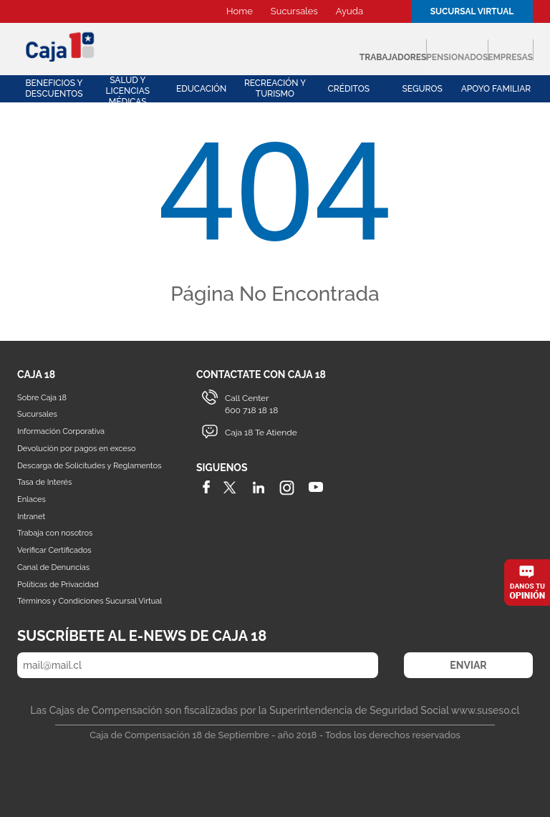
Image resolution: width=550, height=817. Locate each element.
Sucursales (294, 11)
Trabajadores (245, 50)
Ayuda (349, 11)
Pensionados (372, 50)
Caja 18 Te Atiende (261, 432)
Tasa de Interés (44, 482)
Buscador (389, 11)
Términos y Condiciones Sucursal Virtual (89, 601)
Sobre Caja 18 (42, 397)
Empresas (483, 50)
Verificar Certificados (54, 550)
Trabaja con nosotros (54, 533)
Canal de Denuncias (53, 567)
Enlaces (31, 499)
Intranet (31, 516)
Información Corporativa (61, 431)
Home (239, 11)
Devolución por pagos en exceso (76, 448)
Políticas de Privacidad (58, 584)
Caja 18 (61, 46)
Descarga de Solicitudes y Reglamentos (89, 465)
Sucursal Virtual (472, 11)
